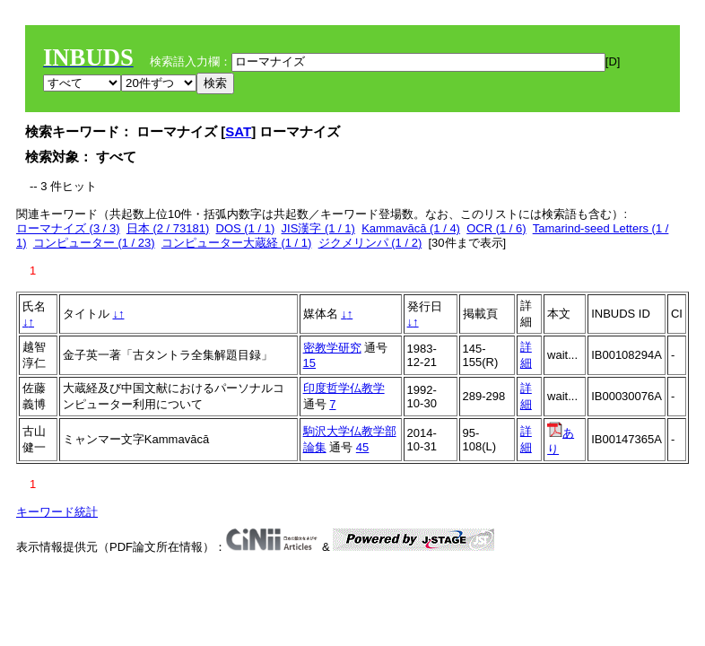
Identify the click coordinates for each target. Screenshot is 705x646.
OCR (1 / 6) (496, 228)
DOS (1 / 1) (245, 228)
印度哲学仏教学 (344, 388)
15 (309, 363)
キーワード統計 (57, 512)
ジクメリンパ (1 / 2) (370, 242)
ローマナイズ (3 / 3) (68, 228)
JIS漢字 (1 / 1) (318, 228)
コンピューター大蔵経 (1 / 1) (236, 242)
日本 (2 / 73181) (168, 228)
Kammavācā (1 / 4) (410, 228)
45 (362, 447)
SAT (238, 131)
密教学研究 (332, 347)
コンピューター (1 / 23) (94, 242)
